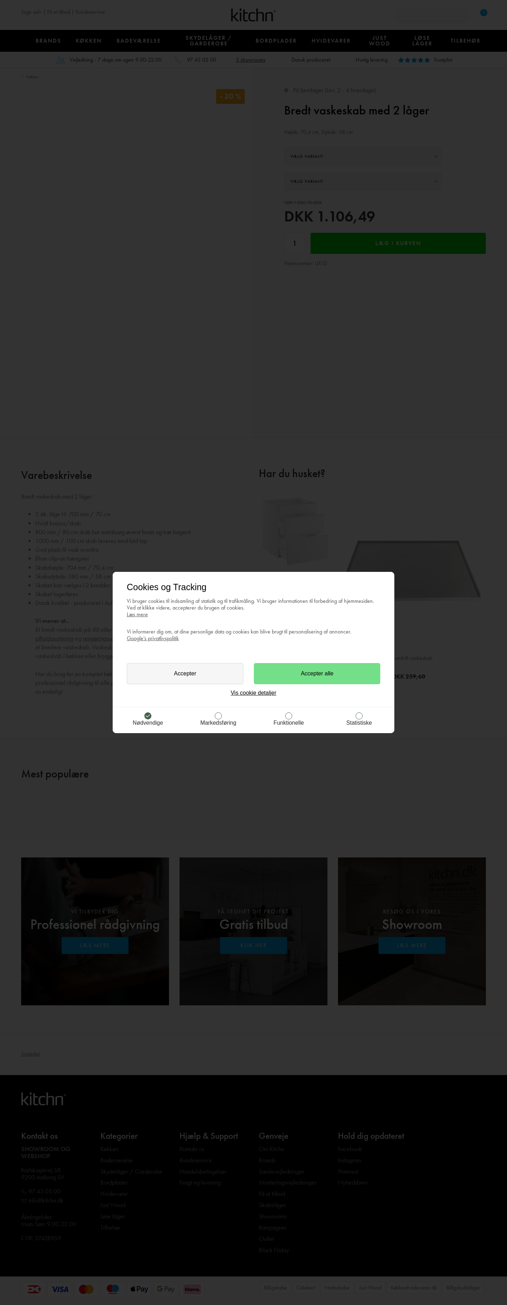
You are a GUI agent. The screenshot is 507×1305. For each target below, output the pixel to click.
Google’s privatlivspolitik (153, 638)
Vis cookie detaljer (253, 693)
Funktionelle (289, 723)
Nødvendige (148, 723)
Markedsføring (218, 723)
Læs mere (137, 614)
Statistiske (359, 723)
